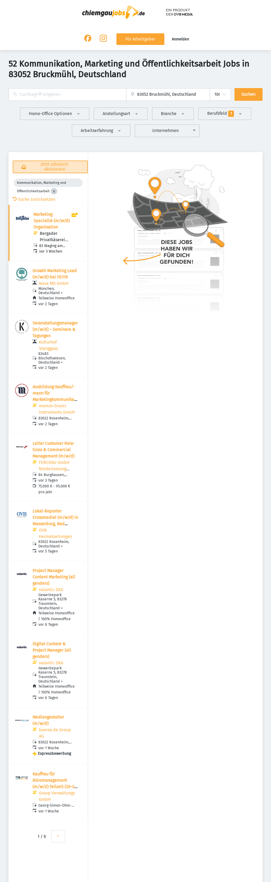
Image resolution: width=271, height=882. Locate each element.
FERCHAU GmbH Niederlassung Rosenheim (54, 469)
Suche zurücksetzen (34, 199)
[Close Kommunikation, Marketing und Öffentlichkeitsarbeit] (54, 191)
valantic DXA (51, 589)
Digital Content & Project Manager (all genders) (52, 650)
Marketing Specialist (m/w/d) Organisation (51, 221)
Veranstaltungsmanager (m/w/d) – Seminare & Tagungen (55, 329)
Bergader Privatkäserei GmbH (52, 240)
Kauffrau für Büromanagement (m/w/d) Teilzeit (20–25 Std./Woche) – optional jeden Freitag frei (55, 786)
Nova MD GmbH (54, 283)
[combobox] (67, 94)
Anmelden (180, 39)
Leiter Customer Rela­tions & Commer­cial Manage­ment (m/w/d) (54, 450)
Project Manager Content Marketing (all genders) (54, 577)
